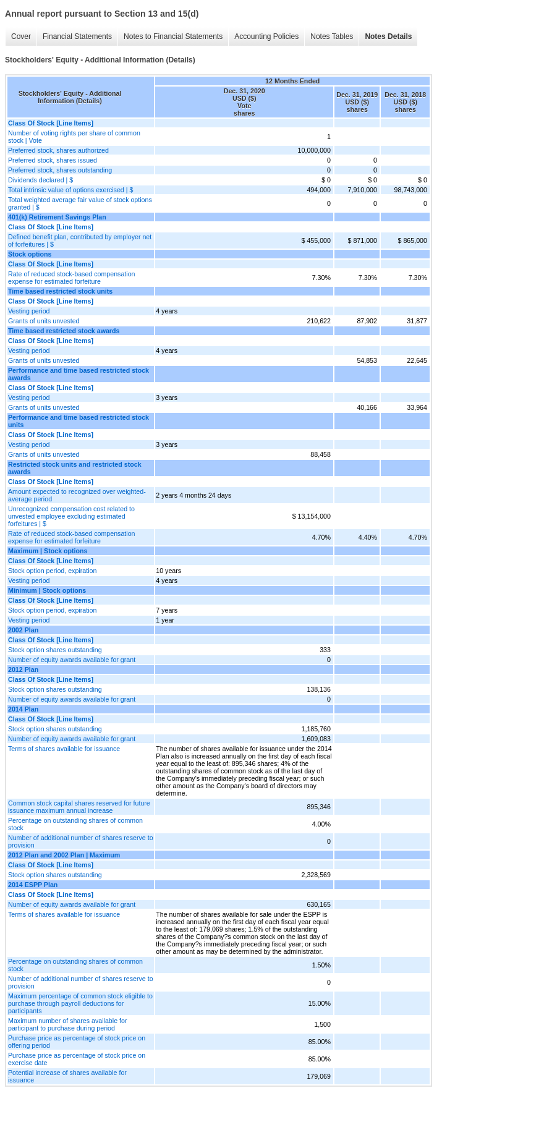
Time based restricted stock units (60, 291)
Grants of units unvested (44, 321)
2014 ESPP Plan (32, 884)
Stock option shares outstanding (55, 649)
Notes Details (388, 36)
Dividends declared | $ (40, 180)
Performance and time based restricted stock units (78, 421)
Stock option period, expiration (52, 570)
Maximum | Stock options (48, 551)
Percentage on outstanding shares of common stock (75, 824)
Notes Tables (331, 36)
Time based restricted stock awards (63, 330)
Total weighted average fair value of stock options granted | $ (80, 203)
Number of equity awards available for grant (71, 659)
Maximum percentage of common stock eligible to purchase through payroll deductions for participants (80, 1003)
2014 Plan (23, 709)
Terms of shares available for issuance (64, 748)
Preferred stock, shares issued (52, 160)
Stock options (29, 254)
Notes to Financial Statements (173, 36)
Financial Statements (77, 36)
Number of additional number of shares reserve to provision (80, 841)
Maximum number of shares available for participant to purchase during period (67, 1024)
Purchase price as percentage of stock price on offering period (76, 1041)
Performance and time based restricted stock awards (78, 374)
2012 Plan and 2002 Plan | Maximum (64, 855)
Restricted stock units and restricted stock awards (75, 468)
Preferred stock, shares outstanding (60, 170)
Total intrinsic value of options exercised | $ (70, 189)
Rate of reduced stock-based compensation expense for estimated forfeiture (71, 277)
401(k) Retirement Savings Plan (57, 217)
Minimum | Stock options (47, 590)
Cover (21, 36)
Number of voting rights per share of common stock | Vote (74, 136)
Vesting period (29, 311)
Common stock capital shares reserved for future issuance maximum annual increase (79, 806)
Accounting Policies (266, 36)
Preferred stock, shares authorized (58, 150)
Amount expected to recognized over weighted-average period (77, 495)
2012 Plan (23, 669)
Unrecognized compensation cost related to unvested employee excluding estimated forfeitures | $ (71, 516)
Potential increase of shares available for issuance (67, 1076)
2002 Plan (23, 630)
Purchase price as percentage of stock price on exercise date (76, 1059)
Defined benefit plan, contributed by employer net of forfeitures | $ (79, 240)
